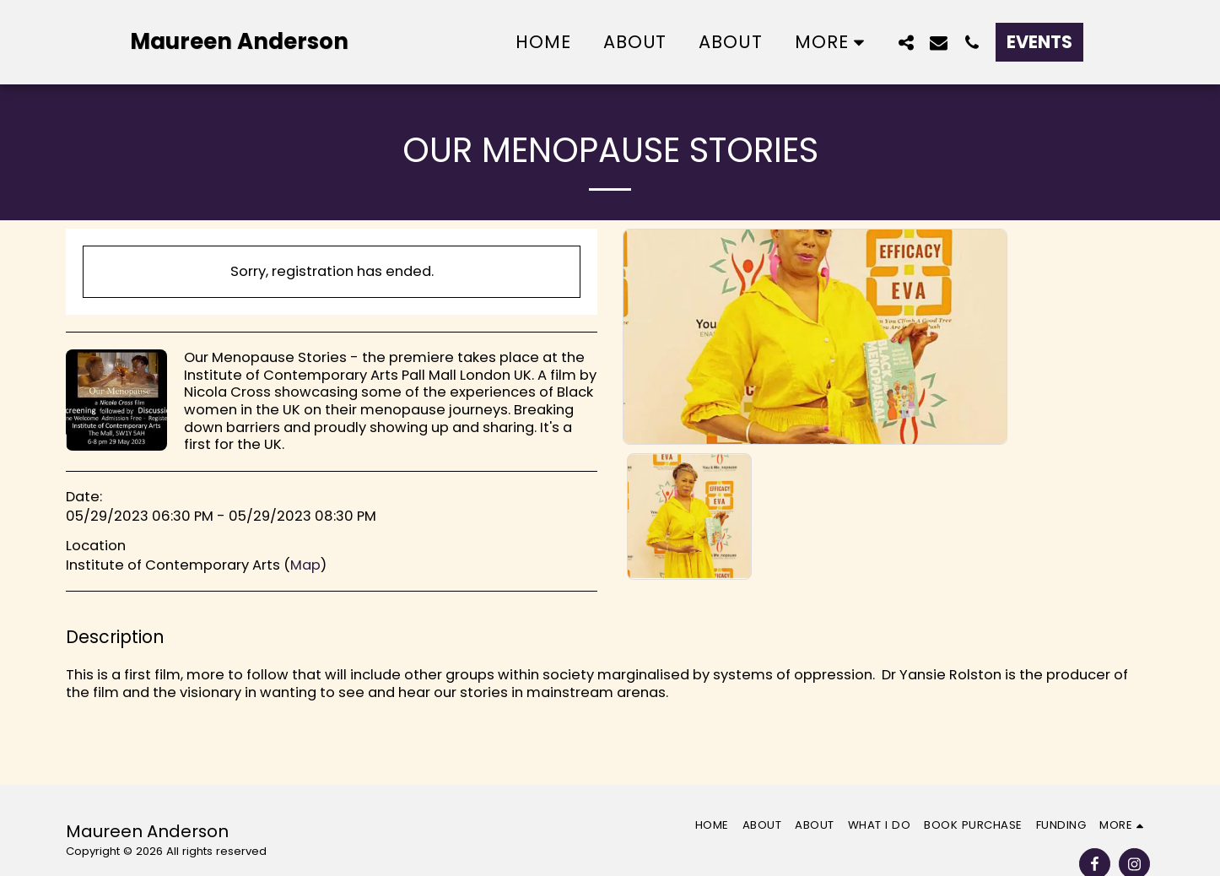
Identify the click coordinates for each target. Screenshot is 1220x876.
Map (305, 565)
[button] (905, 42)
